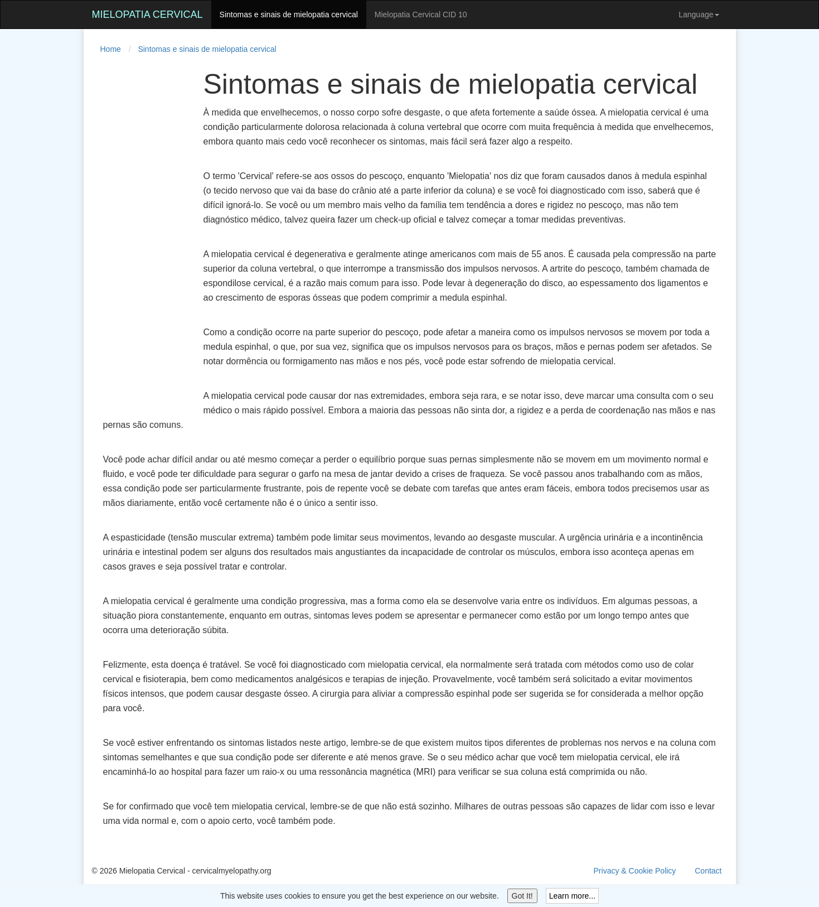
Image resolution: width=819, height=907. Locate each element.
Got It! (522, 895)
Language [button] (699, 14)
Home (110, 49)
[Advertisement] (136, 236)
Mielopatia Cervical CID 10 (421, 14)
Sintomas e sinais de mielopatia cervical (289, 14)
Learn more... (572, 895)
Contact (708, 870)
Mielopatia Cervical (147, 14)
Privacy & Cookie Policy (635, 870)
